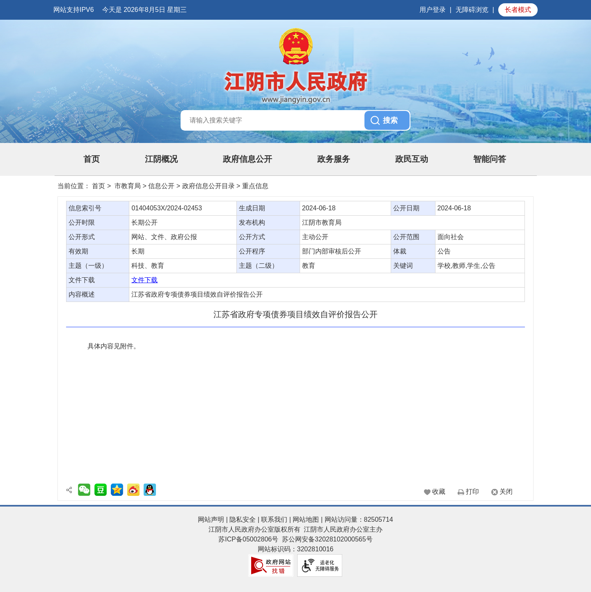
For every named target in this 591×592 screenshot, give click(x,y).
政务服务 (333, 159)
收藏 (438, 491)
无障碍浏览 (472, 9)
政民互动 (411, 159)
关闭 (506, 491)
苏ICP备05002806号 (248, 539)
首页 (91, 159)
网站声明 (211, 519)
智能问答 (489, 159)
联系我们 (274, 519)
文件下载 (144, 279)
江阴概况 (161, 159)
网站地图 (306, 519)
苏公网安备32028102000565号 (327, 539)
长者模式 (518, 9)
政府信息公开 (247, 159)
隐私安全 (242, 519)
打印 (472, 491)
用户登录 (432, 9)
